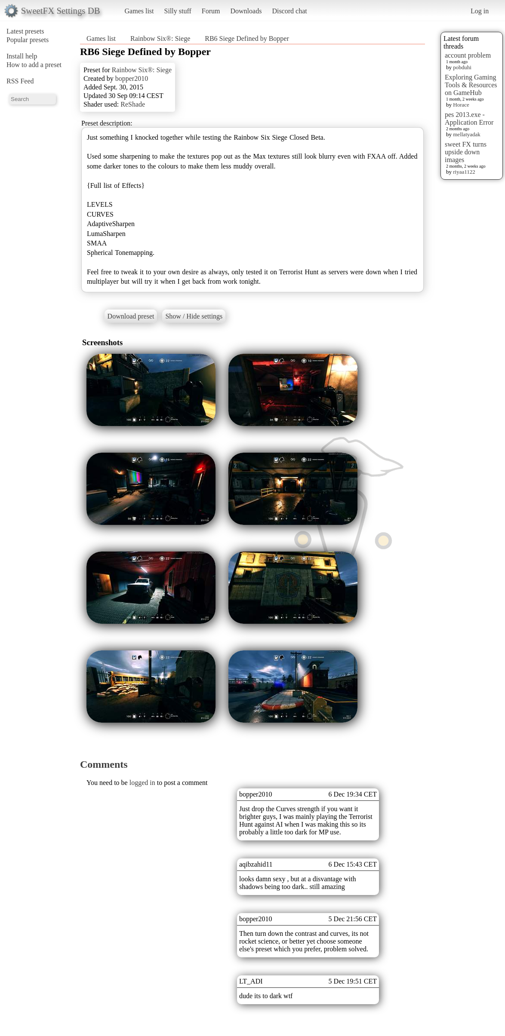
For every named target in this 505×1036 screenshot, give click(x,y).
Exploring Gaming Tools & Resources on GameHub (471, 85)
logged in (142, 782)
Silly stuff (177, 11)
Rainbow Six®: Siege (160, 38)
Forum (211, 11)
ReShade (132, 104)
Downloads (246, 11)
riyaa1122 (464, 172)
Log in (480, 11)
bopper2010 (131, 78)
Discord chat (289, 11)
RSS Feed (20, 81)
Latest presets (25, 31)
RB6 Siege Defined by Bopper (247, 38)
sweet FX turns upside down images (466, 152)
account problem (468, 55)
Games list (139, 11)
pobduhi (462, 67)
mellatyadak (466, 134)
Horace (461, 104)
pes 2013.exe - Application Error (469, 118)
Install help (21, 56)
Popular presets (27, 39)
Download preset (131, 316)
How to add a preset (34, 64)
